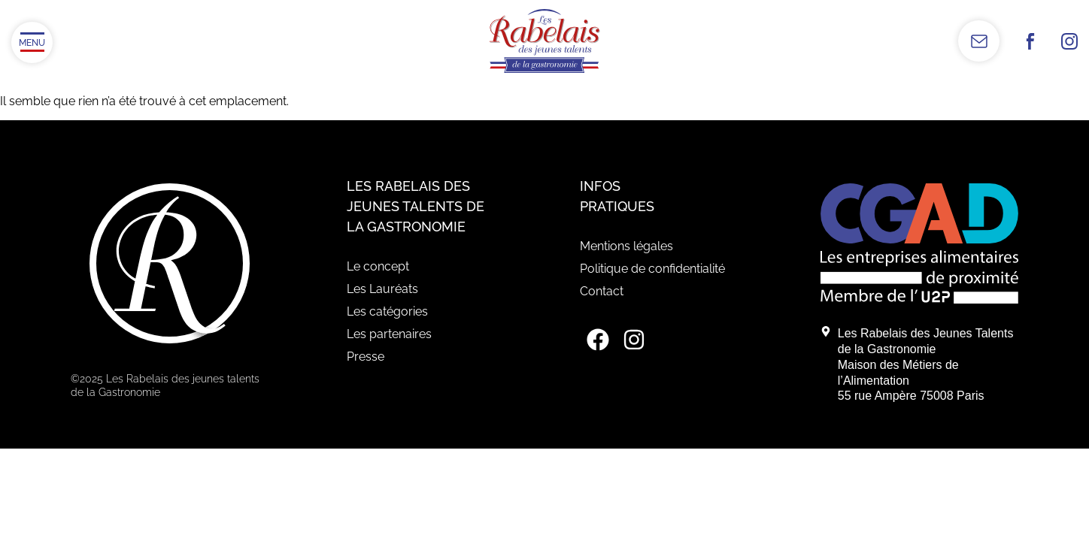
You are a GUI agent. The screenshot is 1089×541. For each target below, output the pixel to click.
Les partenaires (389, 334)
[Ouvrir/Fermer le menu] (32, 42)
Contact (601, 291)
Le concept (378, 266)
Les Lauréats (382, 289)
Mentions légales (626, 246)
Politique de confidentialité (652, 268)
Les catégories (387, 311)
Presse (365, 356)
